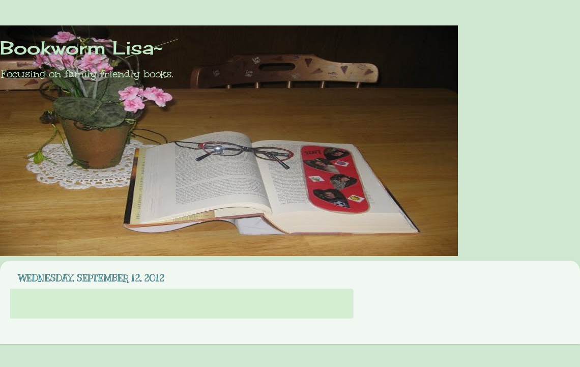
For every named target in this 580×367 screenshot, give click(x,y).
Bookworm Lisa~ (81, 48)
